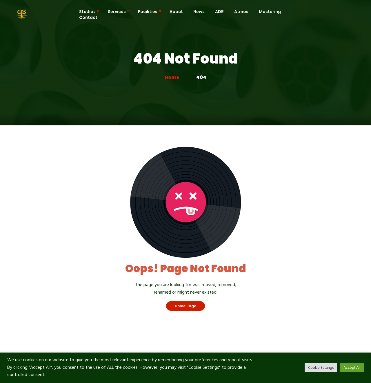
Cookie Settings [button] (321, 368)
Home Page (185, 305)
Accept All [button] (351, 368)
